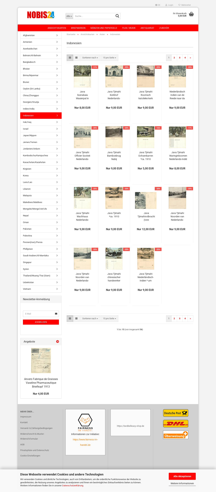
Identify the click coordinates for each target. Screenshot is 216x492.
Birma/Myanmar (30, 77)
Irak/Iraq (27, 123)
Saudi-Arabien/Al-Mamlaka (36, 257)
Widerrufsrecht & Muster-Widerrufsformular (32, 438)
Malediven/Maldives (32, 204)
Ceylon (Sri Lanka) (31, 90)
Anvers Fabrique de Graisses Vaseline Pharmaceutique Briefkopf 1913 (41, 384)
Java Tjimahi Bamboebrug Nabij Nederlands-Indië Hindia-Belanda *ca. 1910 (114, 157)
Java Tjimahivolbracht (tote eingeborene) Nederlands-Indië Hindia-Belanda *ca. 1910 (146, 218)
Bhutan (26, 70)
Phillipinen (28, 250)
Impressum (25, 418)
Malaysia (27, 197)
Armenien (27, 44)
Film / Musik (129, 28)
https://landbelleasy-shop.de (130, 427)
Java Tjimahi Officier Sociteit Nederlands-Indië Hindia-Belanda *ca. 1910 (82, 157)
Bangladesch (29, 63)
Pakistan (27, 230)
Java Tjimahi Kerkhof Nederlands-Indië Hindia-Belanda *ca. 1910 (114, 97)
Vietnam (27, 290)
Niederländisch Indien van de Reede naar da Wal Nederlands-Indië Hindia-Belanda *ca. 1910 (177, 97)
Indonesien (28, 117)
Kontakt (24, 424)
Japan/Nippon (29, 137)
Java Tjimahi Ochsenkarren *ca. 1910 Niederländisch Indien (145, 157)
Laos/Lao (27, 184)
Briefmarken (78, 28)
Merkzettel (184, 5)
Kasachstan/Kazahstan (34, 164)
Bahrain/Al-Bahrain (32, 57)
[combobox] (90, 59)
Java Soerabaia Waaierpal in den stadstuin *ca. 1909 (82, 97)
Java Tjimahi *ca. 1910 (114, 216)
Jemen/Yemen (30, 144)
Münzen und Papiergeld (103, 28)
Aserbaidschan (30, 50)
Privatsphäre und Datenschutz (34, 452)
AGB (22, 446)
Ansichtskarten (57, 28)
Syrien (26, 270)
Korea (26, 177)
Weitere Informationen (182, 483)
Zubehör (164, 28)
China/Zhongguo (31, 97)
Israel (25, 130)
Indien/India (28, 110)
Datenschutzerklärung (72, 485)
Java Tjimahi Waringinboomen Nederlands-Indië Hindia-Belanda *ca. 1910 (178, 157)
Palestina (27, 237)
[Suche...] (69, 16)
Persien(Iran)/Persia (32, 244)
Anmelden (41, 324)
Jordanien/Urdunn (31, 150)
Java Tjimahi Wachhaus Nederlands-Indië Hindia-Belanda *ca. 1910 (82, 218)
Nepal (26, 217)
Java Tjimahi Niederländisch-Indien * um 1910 (146, 279)
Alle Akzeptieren (182, 476)
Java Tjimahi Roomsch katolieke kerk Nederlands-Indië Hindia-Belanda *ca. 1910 (146, 97)
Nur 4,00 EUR (41, 395)
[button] (158, 5)
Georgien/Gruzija (31, 104)
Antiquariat (147, 28)
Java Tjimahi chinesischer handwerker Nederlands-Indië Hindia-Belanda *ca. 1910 (114, 279)
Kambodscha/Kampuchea (35, 157)
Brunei (26, 84)
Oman (26, 224)
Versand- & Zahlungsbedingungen (36, 430)
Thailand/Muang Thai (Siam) (36, 277)
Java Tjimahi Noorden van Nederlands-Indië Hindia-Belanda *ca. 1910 (177, 218)
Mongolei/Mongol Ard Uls (35, 210)
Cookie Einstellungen (30, 457)
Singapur (27, 264)
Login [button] (169, 5)
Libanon (27, 190)
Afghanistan (29, 37)
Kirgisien (27, 170)
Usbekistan (28, 284)
